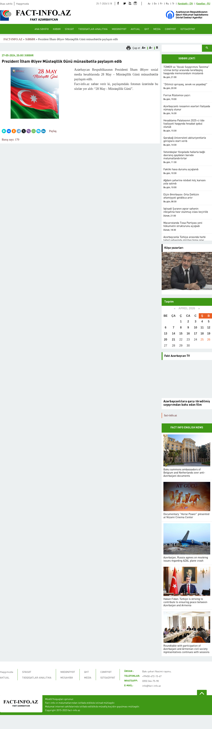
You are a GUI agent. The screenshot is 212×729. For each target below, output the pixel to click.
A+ (144, 47)
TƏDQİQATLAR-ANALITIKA (93, 28)
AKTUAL (135, 28)
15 (180, 333)
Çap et (136, 48)
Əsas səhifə (6, 3)
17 (195, 333)
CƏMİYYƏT (170, 28)
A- (150, 47)
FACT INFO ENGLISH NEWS (186, 427)
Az (149, 3)
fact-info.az (170, 415)
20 (165, 339)
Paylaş (53, 131)
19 (208, 333)
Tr (173, 3)
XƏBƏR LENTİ (186, 58)
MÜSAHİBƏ (66, 677)
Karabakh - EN (185, 3)
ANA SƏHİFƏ (42, 28)
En (155, 3)
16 (188, 333)
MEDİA (157, 28)
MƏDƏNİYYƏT (119, 28)
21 (173, 339)
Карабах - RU (203, 3)
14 (173, 333)
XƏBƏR (57, 28)
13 (165, 333)
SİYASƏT (69, 28)
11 (202, 327)
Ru (167, 3)
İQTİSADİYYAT (187, 28)
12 (208, 327)
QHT (146, 28)
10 (195, 327)
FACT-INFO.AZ (13, 39)
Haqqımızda (22, 3)
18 (202, 333)
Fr (161, 3)
